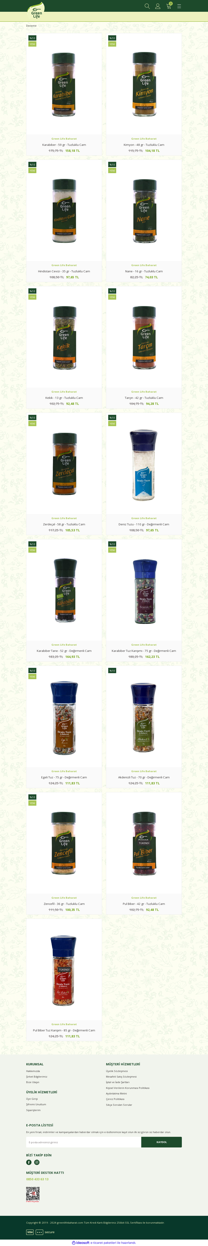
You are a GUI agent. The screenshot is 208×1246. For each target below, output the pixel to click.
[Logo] (41, 12)
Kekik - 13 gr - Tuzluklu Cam (64, 398)
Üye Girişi (32, 1098)
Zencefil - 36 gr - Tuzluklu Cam (64, 904)
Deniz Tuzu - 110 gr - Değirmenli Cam (144, 524)
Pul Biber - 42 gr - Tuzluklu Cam (144, 904)
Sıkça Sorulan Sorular (119, 1104)
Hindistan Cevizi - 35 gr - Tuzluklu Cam (64, 271)
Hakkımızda (33, 1071)
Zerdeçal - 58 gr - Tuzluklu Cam (64, 524)
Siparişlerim (33, 1110)
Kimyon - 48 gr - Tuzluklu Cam (144, 145)
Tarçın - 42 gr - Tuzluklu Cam (144, 398)
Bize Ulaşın (32, 1082)
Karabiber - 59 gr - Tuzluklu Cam (64, 145)
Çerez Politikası (115, 1099)
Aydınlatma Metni (116, 1093)
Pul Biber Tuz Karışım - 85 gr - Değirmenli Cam (64, 1030)
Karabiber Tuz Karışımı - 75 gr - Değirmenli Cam (144, 651)
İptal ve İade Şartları (118, 1082)
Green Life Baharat (64, 138)
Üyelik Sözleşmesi (117, 1071)
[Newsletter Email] (104, 1142)
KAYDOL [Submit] (162, 1142)
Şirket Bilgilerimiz (36, 1076)
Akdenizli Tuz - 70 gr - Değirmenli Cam (144, 777)
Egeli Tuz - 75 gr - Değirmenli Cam (64, 777)
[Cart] (168, 6)
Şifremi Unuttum (36, 1104)
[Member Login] (158, 6)
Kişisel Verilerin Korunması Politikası (127, 1088)
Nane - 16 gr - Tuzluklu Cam (144, 271)
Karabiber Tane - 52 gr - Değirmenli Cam (64, 651)
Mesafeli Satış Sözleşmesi (121, 1076)
